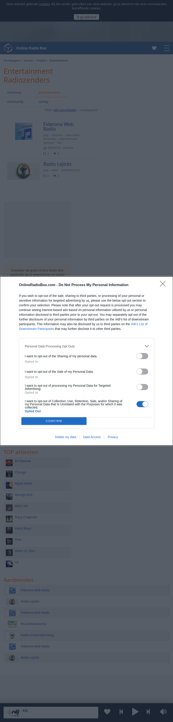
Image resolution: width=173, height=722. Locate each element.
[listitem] (86, 346)
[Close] (164, 285)
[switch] (142, 356)
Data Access (92, 437)
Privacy (113, 437)
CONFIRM (54, 421)
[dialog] (86, 361)
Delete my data (65, 437)
